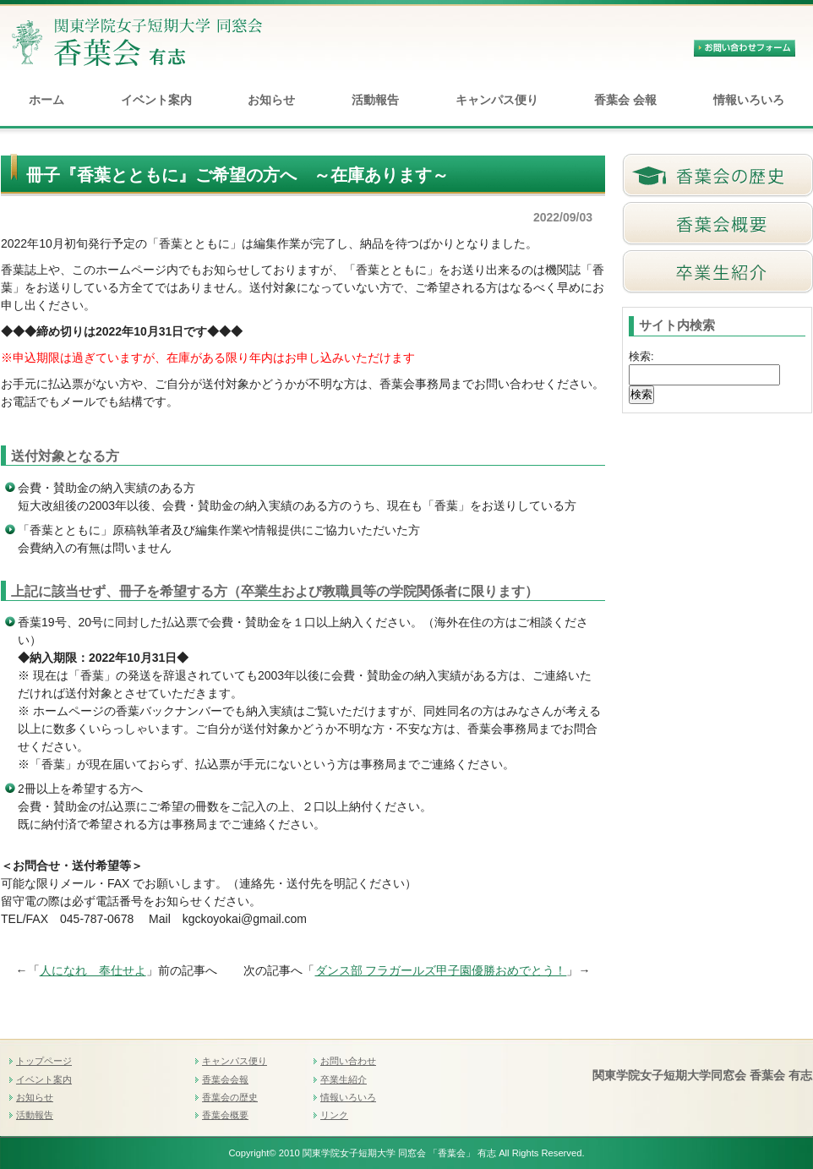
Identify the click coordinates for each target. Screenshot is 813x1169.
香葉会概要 (225, 1115)
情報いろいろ (748, 100)
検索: (641, 356)
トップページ (44, 1061)
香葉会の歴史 (230, 1097)
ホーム (46, 100)
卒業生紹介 (343, 1079)
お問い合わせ (348, 1061)
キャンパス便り (497, 100)
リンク (334, 1115)
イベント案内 (156, 100)
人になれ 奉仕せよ (93, 970)
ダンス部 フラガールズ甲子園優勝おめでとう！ (441, 970)
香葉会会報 (225, 1079)
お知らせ (271, 100)
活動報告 (375, 100)
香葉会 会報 (625, 100)
